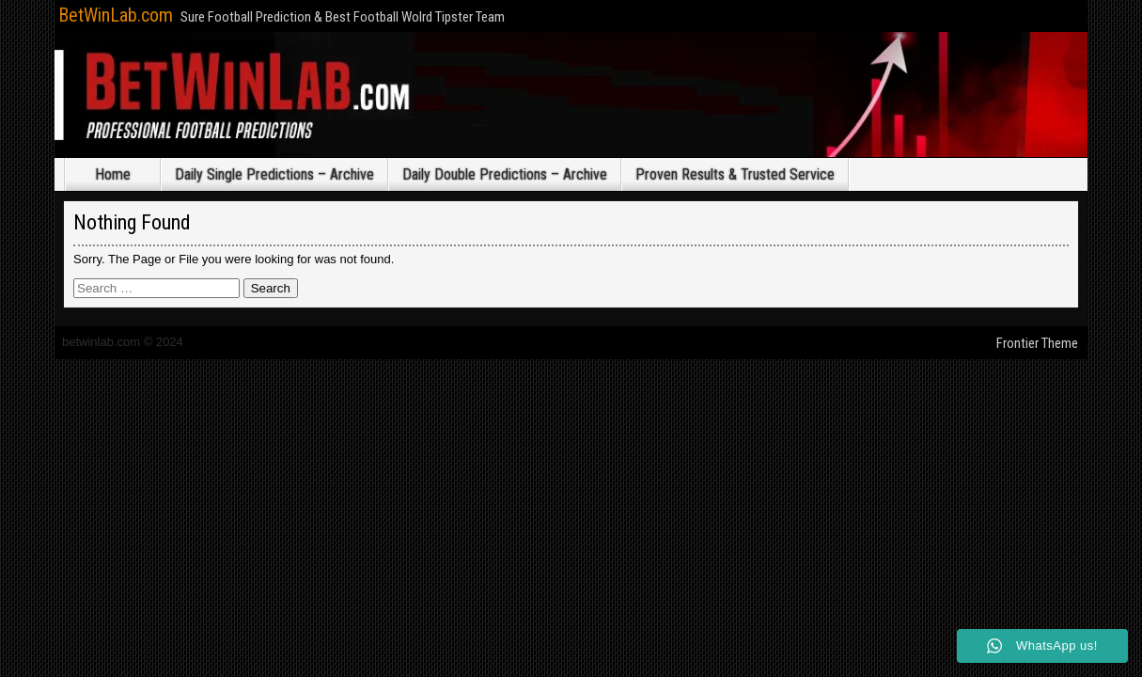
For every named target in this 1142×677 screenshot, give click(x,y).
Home (113, 174)
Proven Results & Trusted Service (735, 174)
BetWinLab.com (115, 15)
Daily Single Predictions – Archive (274, 174)
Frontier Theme (1037, 343)
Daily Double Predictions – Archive (504, 174)
